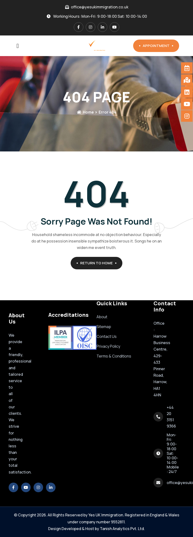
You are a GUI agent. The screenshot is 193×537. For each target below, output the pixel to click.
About (101, 316)
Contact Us (106, 336)
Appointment (158, 45)
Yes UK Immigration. (106, 515)
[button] (54, 338)
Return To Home (98, 263)
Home (85, 112)
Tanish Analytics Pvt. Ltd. (122, 528)
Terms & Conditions (113, 356)
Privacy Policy (108, 346)
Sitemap (103, 326)
